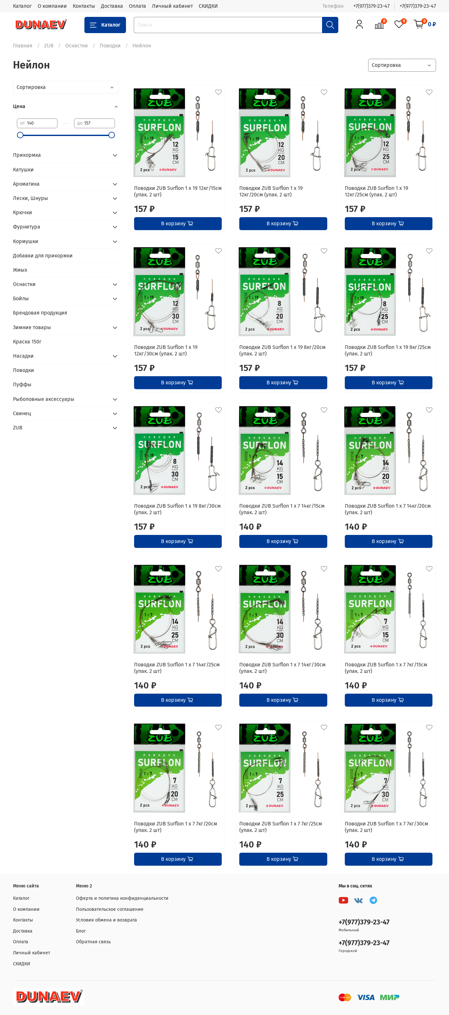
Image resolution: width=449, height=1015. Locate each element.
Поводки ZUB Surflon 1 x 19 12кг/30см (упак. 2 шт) (165, 350)
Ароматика (26, 184)
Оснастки (76, 46)
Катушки (23, 170)
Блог (81, 931)
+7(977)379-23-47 (371, 6)
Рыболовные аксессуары (43, 399)
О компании (52, 6)
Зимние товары (32, 327)
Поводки (110, 46)
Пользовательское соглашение (109, 909)
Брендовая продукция (40, 313)
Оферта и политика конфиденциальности (122, 898)
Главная (22, 46)
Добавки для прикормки (43, 256)
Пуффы (22, 384)
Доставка (112, 6)
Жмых (20, 270)
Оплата (137, 6)
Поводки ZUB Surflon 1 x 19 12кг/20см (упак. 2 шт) (271, 191)
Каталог (22, 6)
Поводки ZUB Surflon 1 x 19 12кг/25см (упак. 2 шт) (376, 191)
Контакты (84, 6)
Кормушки (25, 241)
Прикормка (27, 155)
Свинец (22, 413)
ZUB (49, 46)
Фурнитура (26, 227)
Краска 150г (27, 342)
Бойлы (21, 298)
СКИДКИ (208, 6)
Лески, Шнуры (30, 198)
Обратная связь (93, 942)
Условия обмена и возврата (106, 920)
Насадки (23, 356)
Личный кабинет (172, 6)
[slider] (20, 135)
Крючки (22, 212)
